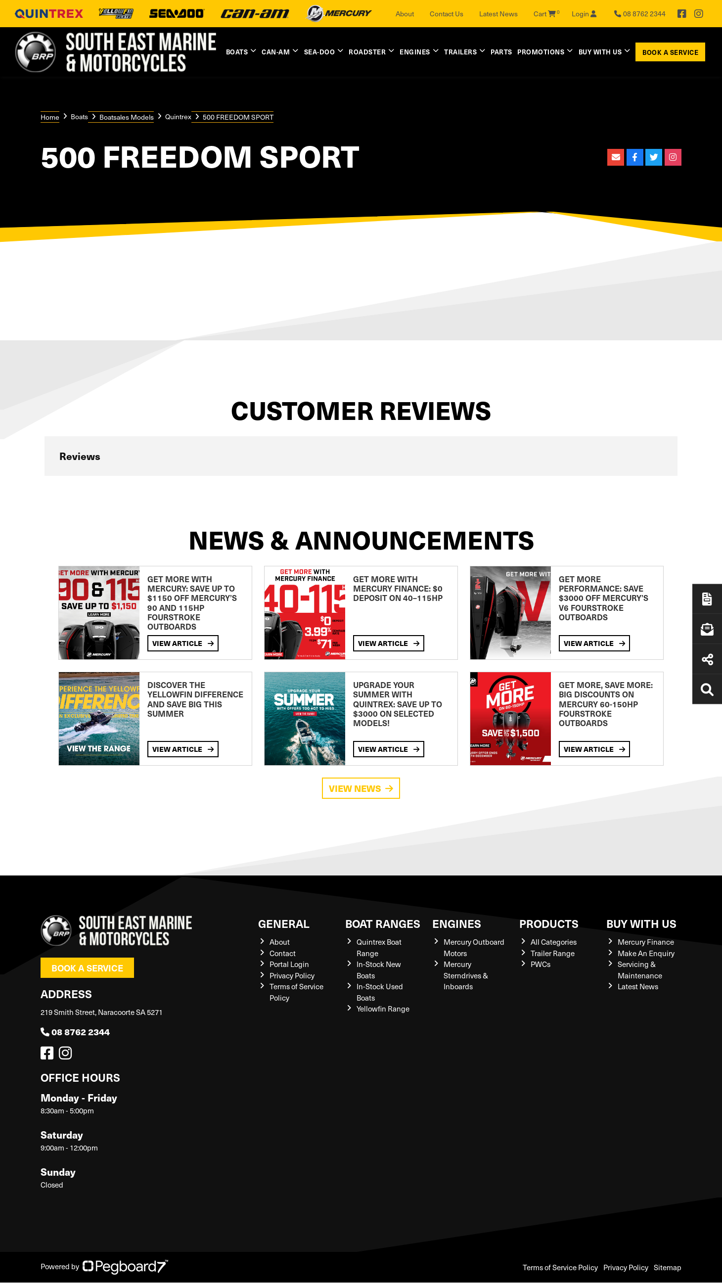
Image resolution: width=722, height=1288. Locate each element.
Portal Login (289, 964)
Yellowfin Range (383, 1008)
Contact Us (446, 13)
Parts (501, 51)
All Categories (554, 942)
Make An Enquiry (646, 953)
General (284, 923)
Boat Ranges (382, 923)
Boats (237, 51)
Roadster (367, 51)
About (405, 13)
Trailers (460, 51)
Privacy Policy (292, 975)
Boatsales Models (126, 117)
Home (50, 117)
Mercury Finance (646, 942)
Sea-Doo (319, 51)
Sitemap (667, 1267)
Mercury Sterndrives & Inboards (466, 975)
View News (361, 788)
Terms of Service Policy (560, 1267)
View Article (183, 643)
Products (549, 923)
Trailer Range (553, 953)
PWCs (540, 964)
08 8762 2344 (75, 1031)
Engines (415, 51)
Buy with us (600, 51)
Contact (283, 953)
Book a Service (670, 52)
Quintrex (178, 116)
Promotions (540, 51)
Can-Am (276, 51)
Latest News (498, 13)
